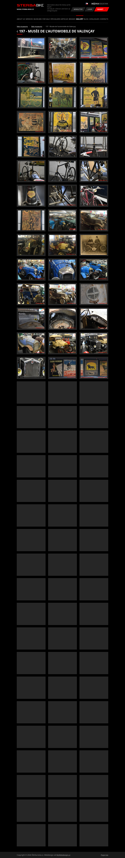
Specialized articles (59, 19)
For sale (46, 19)
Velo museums (22, 26)
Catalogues (94, 19)
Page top (104, 855)
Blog (86, 19)
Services (29, 19)
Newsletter (78, 9)
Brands (72, 19)
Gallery (79, 19)
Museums (37, 19)
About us (21, 19)
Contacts (104, 19)
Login (90, 9)
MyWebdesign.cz (63, 855)
